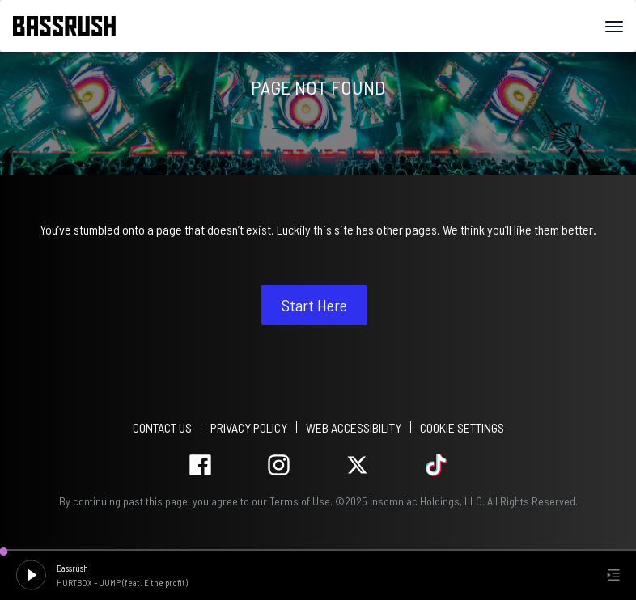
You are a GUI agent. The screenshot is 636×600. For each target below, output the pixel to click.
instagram (278, 465)
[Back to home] (70, 26)
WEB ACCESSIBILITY (353, 427)
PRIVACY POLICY (248, 427)
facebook (200, 465)
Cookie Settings (462, 427)
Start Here (314, 305)
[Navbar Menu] (614, 26)
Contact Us (162, 427)
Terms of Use (299, 501)
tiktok (435, 465)
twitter (357, 465)
